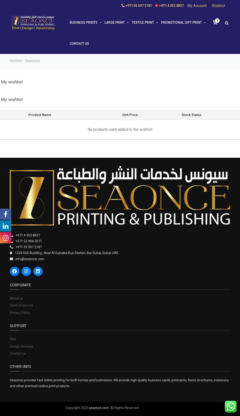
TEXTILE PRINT (145, 22)
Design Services (21, 346)
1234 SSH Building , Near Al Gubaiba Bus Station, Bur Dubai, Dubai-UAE (66, 253)
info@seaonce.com (29, 259)
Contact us (79, 43)
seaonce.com (99, 408)
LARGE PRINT (117, 22)
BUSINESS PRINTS (86, 22)
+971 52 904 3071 (28, 241)
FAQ (13, 339)
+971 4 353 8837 (27, 235)
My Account (196, 6)
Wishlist (218, 6)
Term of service (21, 305)
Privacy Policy (20, 313)
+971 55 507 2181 (28, 247)
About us (16, 298)
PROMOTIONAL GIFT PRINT (183, 22)
